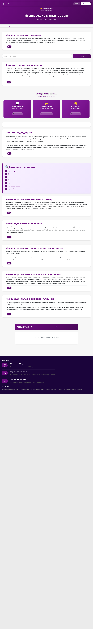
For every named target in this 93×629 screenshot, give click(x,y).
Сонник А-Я (11, 3)
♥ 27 (9, 287)
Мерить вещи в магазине (14, 26)
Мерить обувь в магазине (15, 189)
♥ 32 (9, 263)
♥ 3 (9, 82)
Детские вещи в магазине (15, 174)
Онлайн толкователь (22, 3)
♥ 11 (9, 153)
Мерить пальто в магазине (15, 186)
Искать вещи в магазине (14, 180)
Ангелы (33, 3)
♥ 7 (9, 314)
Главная (3, 26)
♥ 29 (9, 237)
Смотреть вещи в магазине (15, 177)
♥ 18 (9, 46)
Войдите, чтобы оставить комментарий (65, 327)
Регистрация (85, 3)
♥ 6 (9, 212)
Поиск (82, 56)
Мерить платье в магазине (15, 183)
